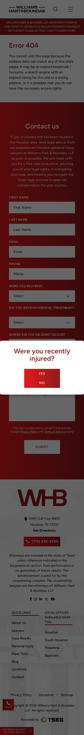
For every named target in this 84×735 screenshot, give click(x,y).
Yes (42, 374)
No (42, 383)
